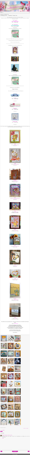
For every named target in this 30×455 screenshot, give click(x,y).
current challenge (16, 323)
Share (1, 431)
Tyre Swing (15, 265)
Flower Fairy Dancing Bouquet (16, 198)
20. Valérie (10, 387)
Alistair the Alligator (16, 299)
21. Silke (17, 387)
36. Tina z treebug (17, 425)
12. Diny (17, 364)
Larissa (16, 72)
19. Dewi (3, 387)
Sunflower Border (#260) (16, 246)
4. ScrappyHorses (3, 349)
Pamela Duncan (16, 24)
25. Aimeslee (4, 402)
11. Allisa (10, 364)
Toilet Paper (15, 318)
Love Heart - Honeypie (16, 164)
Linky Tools (24, 428)
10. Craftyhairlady (3, 364)
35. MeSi (10, 425)
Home (15, 451)
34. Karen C (4, 425)
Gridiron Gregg (16, 211)
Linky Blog (27, 428)
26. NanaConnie (10, 402)
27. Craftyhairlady (17, 402)
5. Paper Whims (10, 349)
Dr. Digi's (15, 97)
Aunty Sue (15, 20)
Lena (15, 278)
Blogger (16, 454)
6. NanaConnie (17, 349)
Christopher (15, 180)
